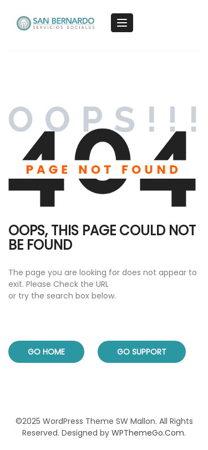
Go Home (46, 351)
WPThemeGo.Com (147, 432)
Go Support (141, 351)
